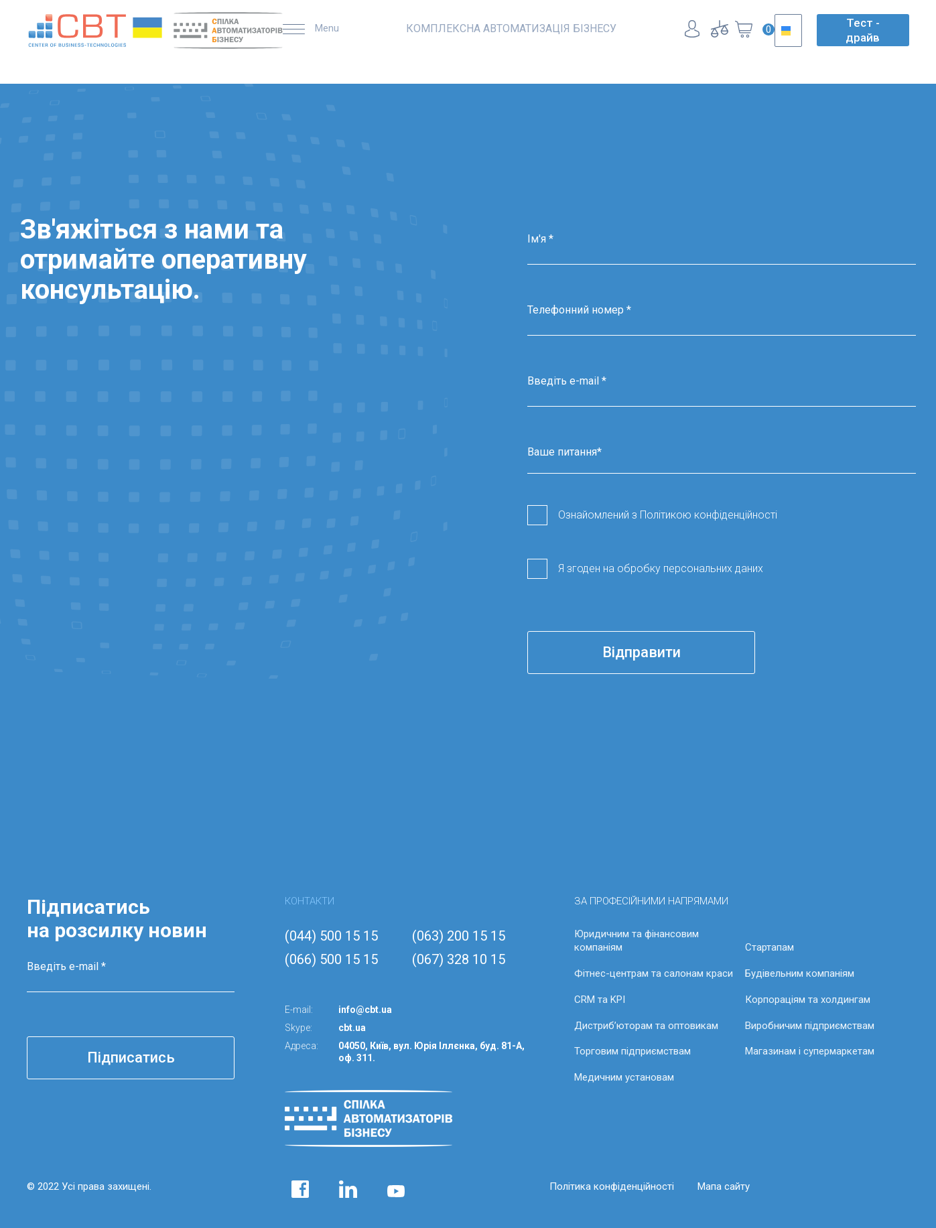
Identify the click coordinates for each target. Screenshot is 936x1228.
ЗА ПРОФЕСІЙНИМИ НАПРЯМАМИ (651, 901)
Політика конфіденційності (611, 1186)
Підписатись (131, 1057)
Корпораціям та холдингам (807, 1000)
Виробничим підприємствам (809, 1026)
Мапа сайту (723, 1186)
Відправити (641, 652)
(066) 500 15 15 (331, 959)
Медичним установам (624, 1077)
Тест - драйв (863, 30)
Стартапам (769, 947)
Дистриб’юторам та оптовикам (646, 1026)
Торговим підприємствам (632, 1051)
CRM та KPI (599, 1000)
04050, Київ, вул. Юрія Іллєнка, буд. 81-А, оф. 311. (431, 1051)
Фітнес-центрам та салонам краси (653, 973)
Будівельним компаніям (799, 973)
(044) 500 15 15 (331, 936)
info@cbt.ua (365, 1009)
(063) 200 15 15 (458, 936)
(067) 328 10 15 (458, 959)
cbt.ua (352, 1027)
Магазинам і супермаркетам (809, 1051)
